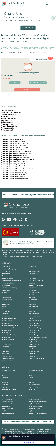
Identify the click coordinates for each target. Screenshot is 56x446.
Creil (12, 171)
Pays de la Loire (33, 387)
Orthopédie (32, 311)
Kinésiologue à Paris (7, 406)
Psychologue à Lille (34, 404)
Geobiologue (5, 295)
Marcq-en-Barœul (17, 169)
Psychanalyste (33, 339)
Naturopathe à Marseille (36, 406)
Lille (45, 52)
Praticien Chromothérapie (9, 318)
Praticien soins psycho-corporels (38, 337)
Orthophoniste (6, 311)
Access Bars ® (6, 266)
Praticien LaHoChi (34, 323)
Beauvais (14, 155)
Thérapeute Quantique (15, 52)
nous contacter (42, 433)
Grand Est (31, 375)
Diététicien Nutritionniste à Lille (38, 413)
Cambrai (14, 173)
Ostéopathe (5, 313)
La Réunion (32, 380)
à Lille (8, 110)
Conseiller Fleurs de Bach (36, 280)
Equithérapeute (6, 290)
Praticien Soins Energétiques (10, 335)
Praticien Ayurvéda (34, 313)
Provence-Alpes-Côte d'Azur (10, 389)
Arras (13, 163)
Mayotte (31, 382)
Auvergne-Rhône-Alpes (8, 370)
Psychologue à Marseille (8, 408)
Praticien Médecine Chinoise (9, 328)
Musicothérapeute (34, 306)
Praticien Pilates (6, 330)
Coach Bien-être (33, 276)
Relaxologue (32, 346)
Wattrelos (14, 161)
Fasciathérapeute (34, 292)
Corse (3, 375)
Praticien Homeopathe (35, 320)
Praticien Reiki (6, 332)
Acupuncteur (32, 266)
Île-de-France (32, 389)
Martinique (5, 382)
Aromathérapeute (34, 269)
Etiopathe (4, 292)
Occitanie (4, 387)
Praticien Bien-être (7, 316)
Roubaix (14, 145)
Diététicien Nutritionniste (36, 285)
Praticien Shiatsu (33, 332)
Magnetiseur (32, 304)
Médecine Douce (6, 309)
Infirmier (4, 302)
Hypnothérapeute (7, 299)
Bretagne (4, 373)
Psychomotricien (33, 342)
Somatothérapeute (34, 351)
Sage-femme (32, 349)
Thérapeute (32, 353)
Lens (12, 177)
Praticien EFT (32, 318)
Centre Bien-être (33, 273)
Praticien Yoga (6, 337)
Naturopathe (32, 309)
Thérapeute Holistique (8, 358)
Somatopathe (5, 351)
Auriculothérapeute (34, 271)
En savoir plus (11, 439)
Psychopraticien (6, 344)
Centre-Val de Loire (34, 373)
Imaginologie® (33, 299)
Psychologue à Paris (7, 399)
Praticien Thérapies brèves (36, 335)
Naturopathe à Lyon (7, 401)
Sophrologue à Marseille (35, 399)
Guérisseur (32, 297)
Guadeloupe (5, 377)
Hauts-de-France (33, 52)
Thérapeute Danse (7, 356)
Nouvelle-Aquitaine (34, 384)
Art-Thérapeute (6, 271)
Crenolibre (5, 213)
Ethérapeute (32, 290)
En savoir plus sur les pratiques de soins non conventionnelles (22, 256)
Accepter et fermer (28, 442)
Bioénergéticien (6, 273)
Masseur (4, 306)
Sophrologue (5, 353)
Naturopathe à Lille (34, 408)
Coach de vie (32, 278)
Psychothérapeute (34, 344)
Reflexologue (5, 346)
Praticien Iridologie (7, 323)
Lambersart (15, 179)
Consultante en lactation (8, 283)
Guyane (31, 377)
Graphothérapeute (7, 297)
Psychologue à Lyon (34, 411)
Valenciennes (15, 157)
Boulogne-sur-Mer (17, 159)
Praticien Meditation (34, 325)
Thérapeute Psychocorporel (36, 358)
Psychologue (5, 342)
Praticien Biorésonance (35, 316)
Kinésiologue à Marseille (8, 413)
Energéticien (32, 288)
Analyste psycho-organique (9, 269)
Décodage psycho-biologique (10, 288)
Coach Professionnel (7, 278)
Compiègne (15, 165)
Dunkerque (15, 147)
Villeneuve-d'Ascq (17, 151)
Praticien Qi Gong (34, 330)
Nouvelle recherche (28, 28)
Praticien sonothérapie (8, 339)
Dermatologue (6, 285)
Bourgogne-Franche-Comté (36, 370)
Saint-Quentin (16, 153)
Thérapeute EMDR (34, 356)
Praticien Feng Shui (7, 320)
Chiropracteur (5, 276)
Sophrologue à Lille (7, 404)
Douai (13, 167)
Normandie (5, 384)
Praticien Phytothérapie (35, 328)
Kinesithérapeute (6, 304)
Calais (13, 149)
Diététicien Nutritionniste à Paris (38, 401)
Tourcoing (14, 143)
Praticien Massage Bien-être (10, 325)
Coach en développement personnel (12, 280)
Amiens (13, 141)
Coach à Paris (5, 411)
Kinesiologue (32, 302)
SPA (3, 349)
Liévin (13, 175)
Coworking (32, 283)
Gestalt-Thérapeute (34, 295)
